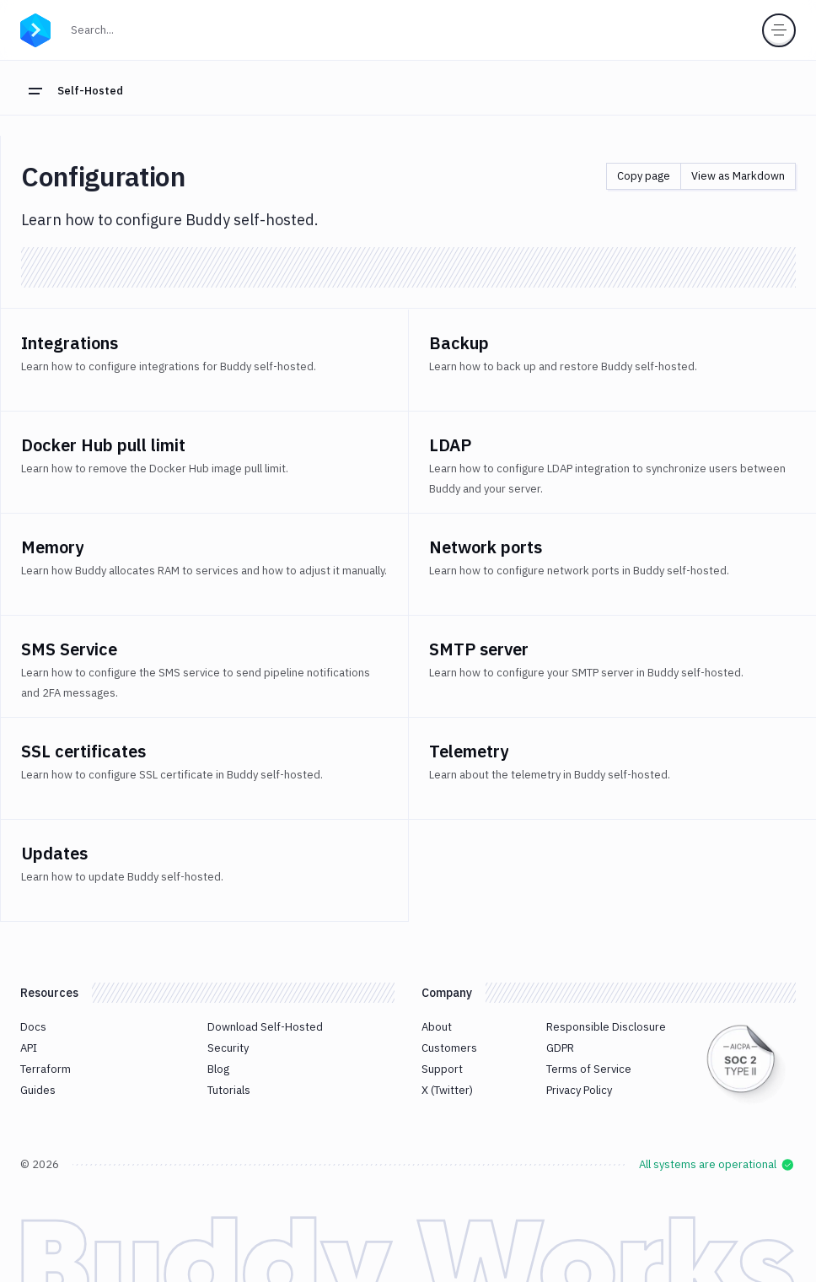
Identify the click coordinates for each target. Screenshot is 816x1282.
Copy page (643, 176)
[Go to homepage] (35, 28)
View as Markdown (738, 176)
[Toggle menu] (779, 30)
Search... (129, 28)
